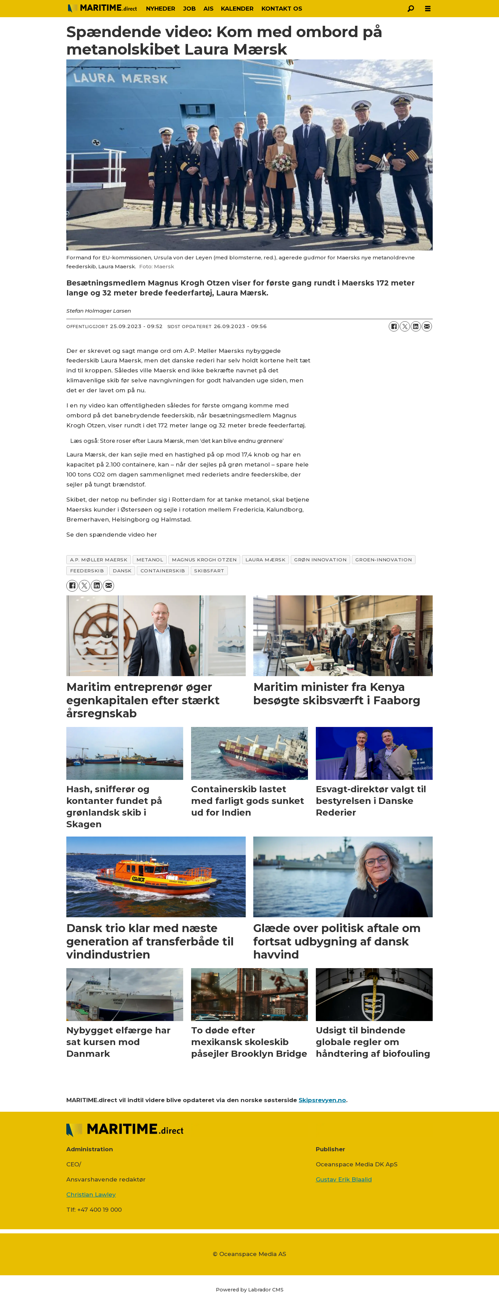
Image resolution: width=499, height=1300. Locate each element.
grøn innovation (320, 559)
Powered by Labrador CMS (250, 1290)
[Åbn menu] (428, 8)
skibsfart (209, 570)
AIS (208, 8)
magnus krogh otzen (204, 559)
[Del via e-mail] (427, 326)
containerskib (163, 570)
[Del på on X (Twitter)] (405, 326)
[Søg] (410, 8)
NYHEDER (160, 8)
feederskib (87, 570)
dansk (122, 570)
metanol (149, 559)
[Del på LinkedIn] (416, 326)
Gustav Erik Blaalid (344, 1179)
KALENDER (237, 8)
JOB (189, 8)
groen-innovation (383, 559)
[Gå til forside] (102, 8)
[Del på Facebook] (394, 326)
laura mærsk (265, 559)
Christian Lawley (91, 1194)
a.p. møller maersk (98, 559)
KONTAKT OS (282, 8)
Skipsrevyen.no (322, 1100)
